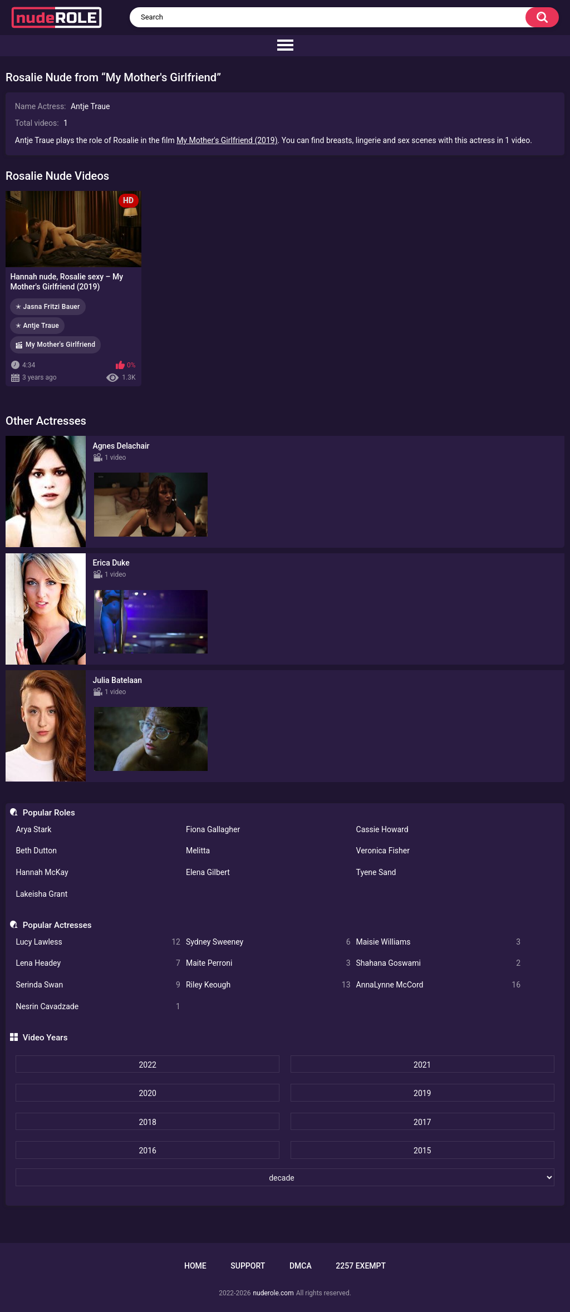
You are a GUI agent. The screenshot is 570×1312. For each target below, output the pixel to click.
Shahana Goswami (438, 963)
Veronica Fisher (383, 850)
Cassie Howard (382, 829)
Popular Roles (49, 813)
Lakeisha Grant (41, 894)
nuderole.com (273, 1293)
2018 (147, 1122)
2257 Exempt (361, 1265)
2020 (147, 1093)
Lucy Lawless (98, 942)
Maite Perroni (268, 963)
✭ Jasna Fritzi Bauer (48, 307)
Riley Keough (268, 985)
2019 (422, 1093)
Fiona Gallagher (213, 829)
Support (247, 1265)
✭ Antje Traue (37, 326)
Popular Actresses (57, 925)
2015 (422, 1150)
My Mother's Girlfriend (60, 344)
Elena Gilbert (208, 872)
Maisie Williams (438, 942)
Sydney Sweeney (268, 942)
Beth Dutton (36, 850)
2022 (147, 1064)
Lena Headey (98, 963)
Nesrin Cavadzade (98, 1006)
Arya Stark (33, 829)
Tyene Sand (376, 872)
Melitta (198, 850)
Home (195, 1265)
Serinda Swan (98, 985)
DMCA (300, 1265)
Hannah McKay (42, 872)
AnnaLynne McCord (438, 985)
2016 (147, 1150)
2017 (422, 1122)
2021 (422, 1064)
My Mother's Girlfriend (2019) (226, 140)
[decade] (285, 1177)
